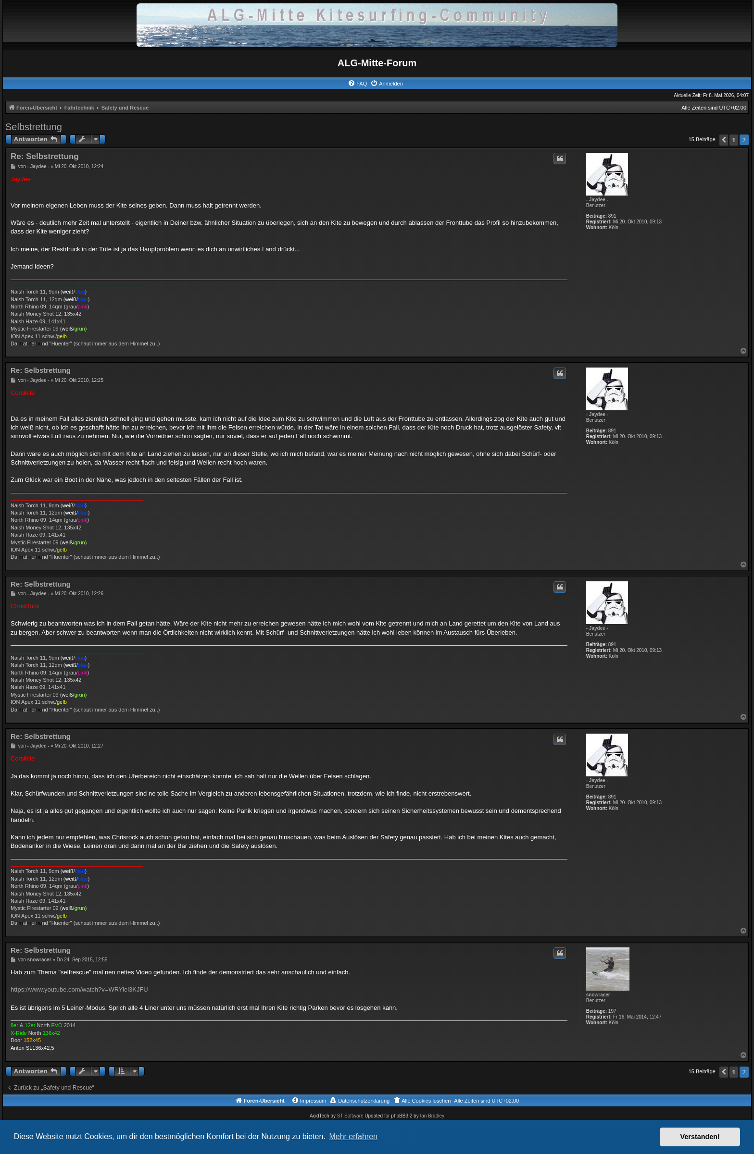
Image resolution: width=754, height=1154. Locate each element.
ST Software (350, 1115)
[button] (723, 140)
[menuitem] (357, 83)
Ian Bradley (432, 1115)
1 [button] (733, 139)
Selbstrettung (33, 127)
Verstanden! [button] (700, 1137)
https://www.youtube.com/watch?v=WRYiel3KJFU (79, 989)
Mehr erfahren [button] (353, 1136)
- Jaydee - (597, 199)
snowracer (598, 994)
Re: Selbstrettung (45, 156)
